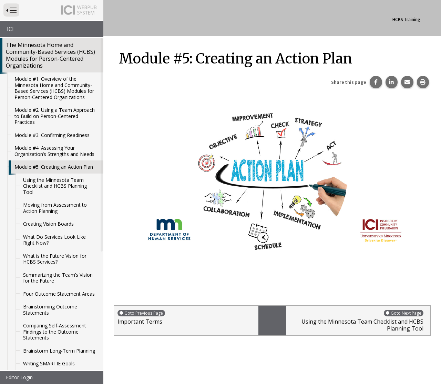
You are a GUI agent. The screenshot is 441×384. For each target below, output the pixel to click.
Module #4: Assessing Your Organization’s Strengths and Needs (54, 121)
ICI (10, 29)
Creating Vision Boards (48, 193)
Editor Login (19, 377)
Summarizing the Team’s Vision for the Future (58, 248)
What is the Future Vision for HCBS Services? (54, 229)
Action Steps (37, 346)
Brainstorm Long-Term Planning (59, 320)
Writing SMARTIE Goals (49, 333)
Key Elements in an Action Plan (57, 359)
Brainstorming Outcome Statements (50, 279)
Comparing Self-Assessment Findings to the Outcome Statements (54, 301)
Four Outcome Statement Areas (59, 263)
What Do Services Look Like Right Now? (54, 210)
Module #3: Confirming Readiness (52, 105)
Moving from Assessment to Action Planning (55, 177)
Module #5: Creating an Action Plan (53, 137)
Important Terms (186, 317)
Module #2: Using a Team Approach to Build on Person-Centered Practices (54, 86)
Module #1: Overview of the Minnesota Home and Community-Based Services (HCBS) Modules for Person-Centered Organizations (54, 58)
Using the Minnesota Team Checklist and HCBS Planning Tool (55, 156)
